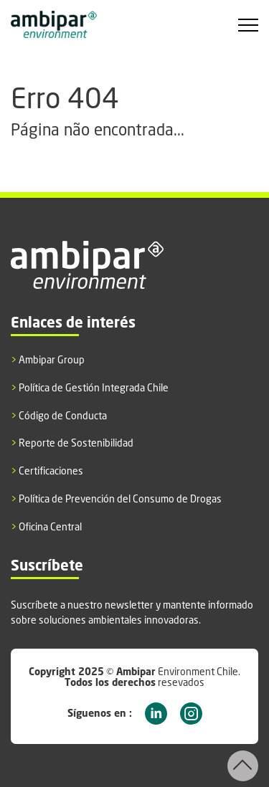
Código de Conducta (59, 415)
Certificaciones (47, 471)
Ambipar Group (48, 360)
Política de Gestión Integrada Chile (90, 388)
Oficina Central (46, 527)
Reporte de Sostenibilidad (72, 443)
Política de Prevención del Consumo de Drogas (116, 499)
